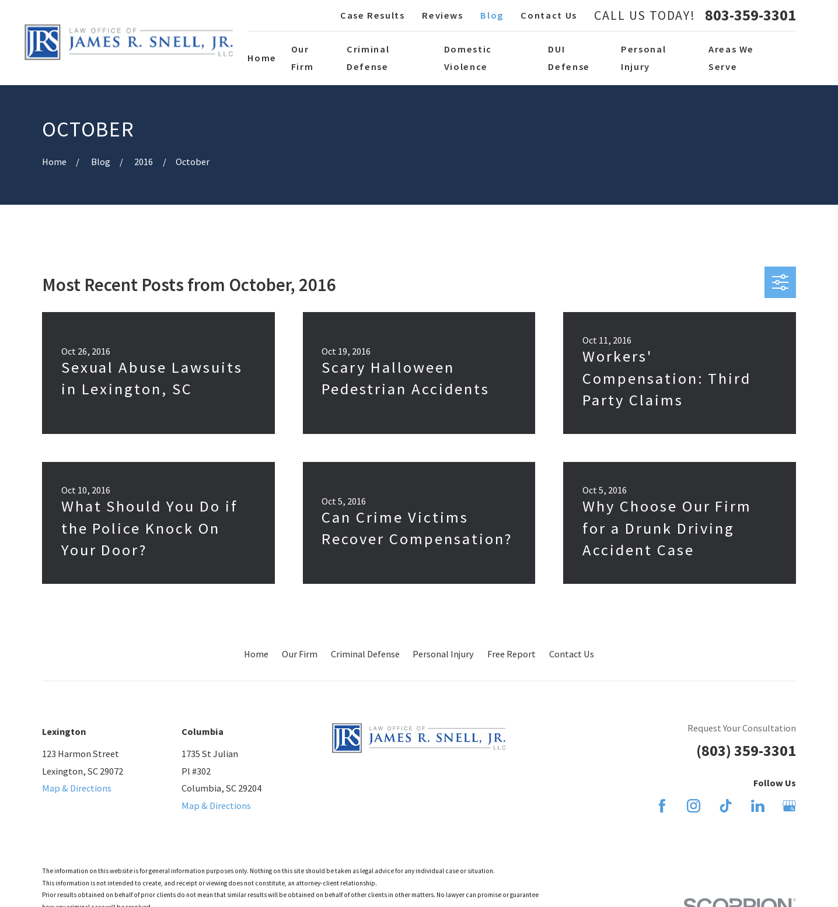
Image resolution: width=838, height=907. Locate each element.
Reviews (442, 15)
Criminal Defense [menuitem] (368, 57)
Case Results (372, 15)
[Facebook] (662, 806)
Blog (492, 15)
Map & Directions (76, 788)
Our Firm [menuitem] (302, 57)
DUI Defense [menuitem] (569, 57)
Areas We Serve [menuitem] (731, 57)
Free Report (511, 654)
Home (256, 654)
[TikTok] (725, 806)
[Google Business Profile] (789, 806)
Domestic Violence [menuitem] (468, 57)
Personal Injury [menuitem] (643, 57)
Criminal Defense (365, 654)
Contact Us (549, 15)
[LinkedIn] (757, 806)
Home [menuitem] (262, 58)
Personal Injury (443, 654)
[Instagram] (693, 806)
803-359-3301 (750, 15)
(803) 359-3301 (746, 750)
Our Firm (299, 654)
